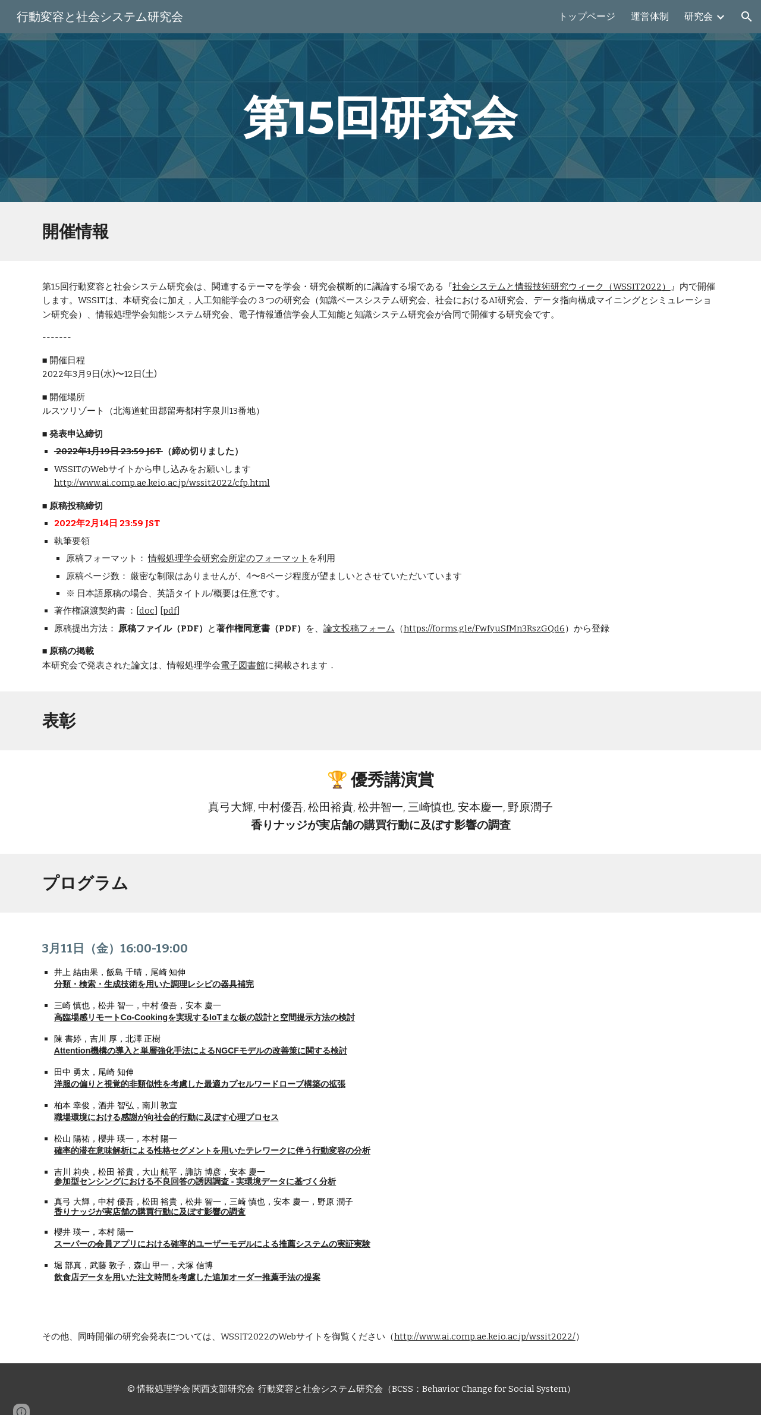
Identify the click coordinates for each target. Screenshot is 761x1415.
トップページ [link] (586, 16)
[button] (746, 16)
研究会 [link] (698, 16)
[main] (380, 118)
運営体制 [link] (650, 16)
